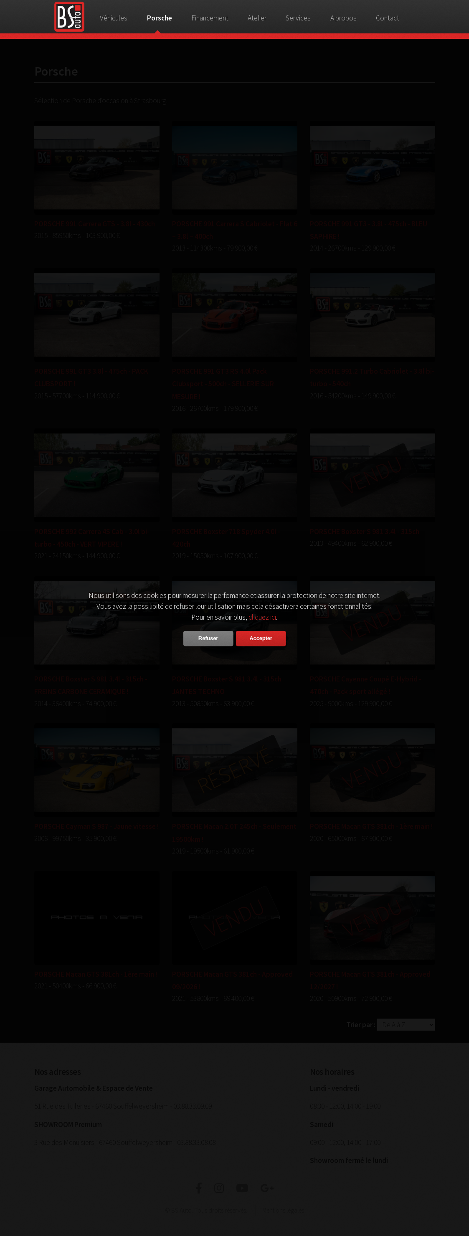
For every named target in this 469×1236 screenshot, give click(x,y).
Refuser (208, 638)
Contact (387, 18)
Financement (209, 18)
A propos (343, 18)
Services (298, 18)
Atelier (257, 18)
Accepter (260, 638)
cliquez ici (262, 617)
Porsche (159, 18)
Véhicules (113, 18)
